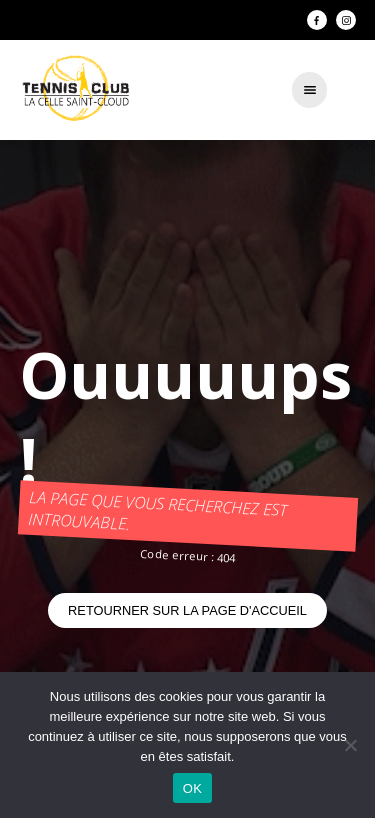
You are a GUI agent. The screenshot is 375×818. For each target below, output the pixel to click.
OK (192, 788)
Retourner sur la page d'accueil (187, 610)
